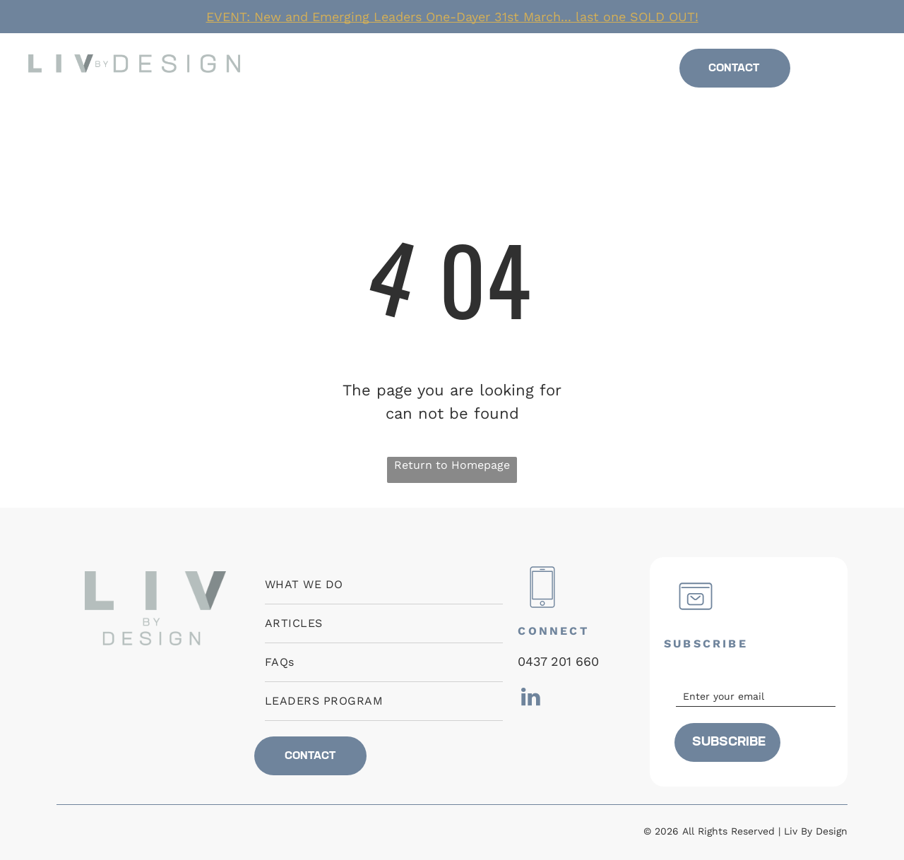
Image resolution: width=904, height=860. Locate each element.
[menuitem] (343, 69)
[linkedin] (847, 72)
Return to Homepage (452, 465)
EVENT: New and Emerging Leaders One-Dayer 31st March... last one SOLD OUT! (452, 16)
